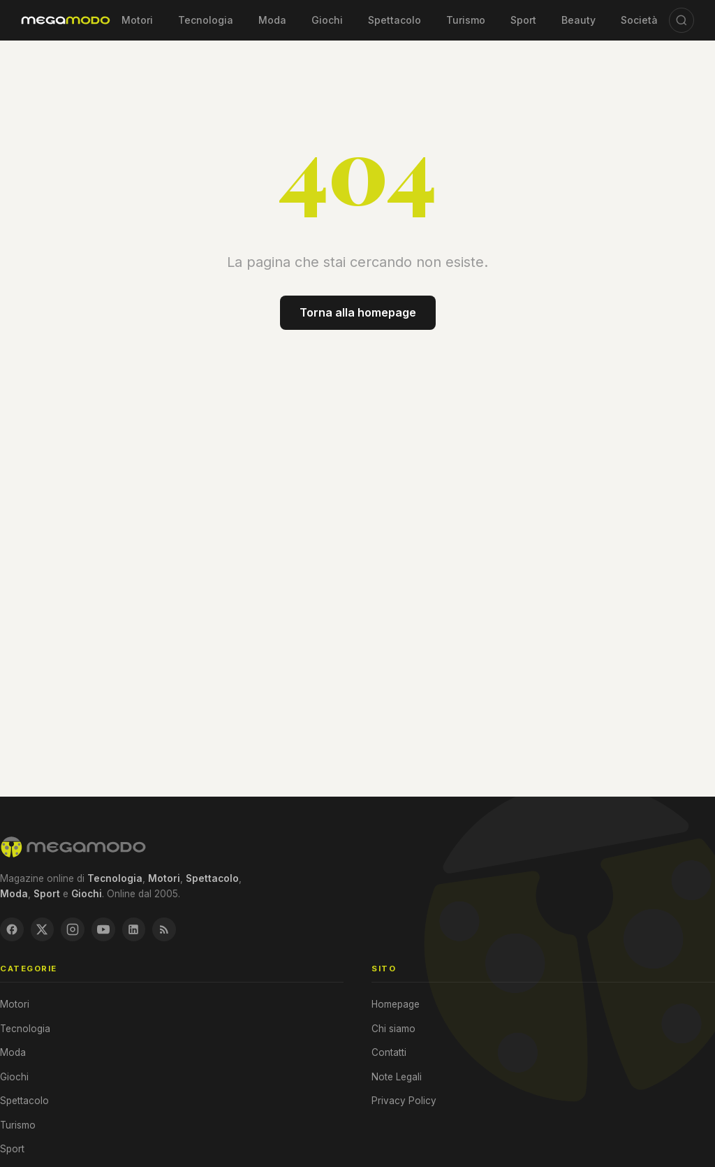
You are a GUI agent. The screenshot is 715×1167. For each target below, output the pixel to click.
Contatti (388, 1055)
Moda (272, 20)
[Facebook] (13, 931)
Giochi (327, 20)
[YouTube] (114, 931)
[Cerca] (681, 20)
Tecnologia (205, 20)
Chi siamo (393, 1031)
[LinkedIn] (147, 931)
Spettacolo (394, 20)
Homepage (395, 1007)
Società (639, 20)
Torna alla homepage (358, 312)
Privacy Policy (403, 1104)
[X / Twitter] (47, 931)
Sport (523, 20)
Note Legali (396, 1079)
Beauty (578, 20)
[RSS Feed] (181, 931)
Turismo (465, 20)
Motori (137, 20)
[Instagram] (80, 931)
